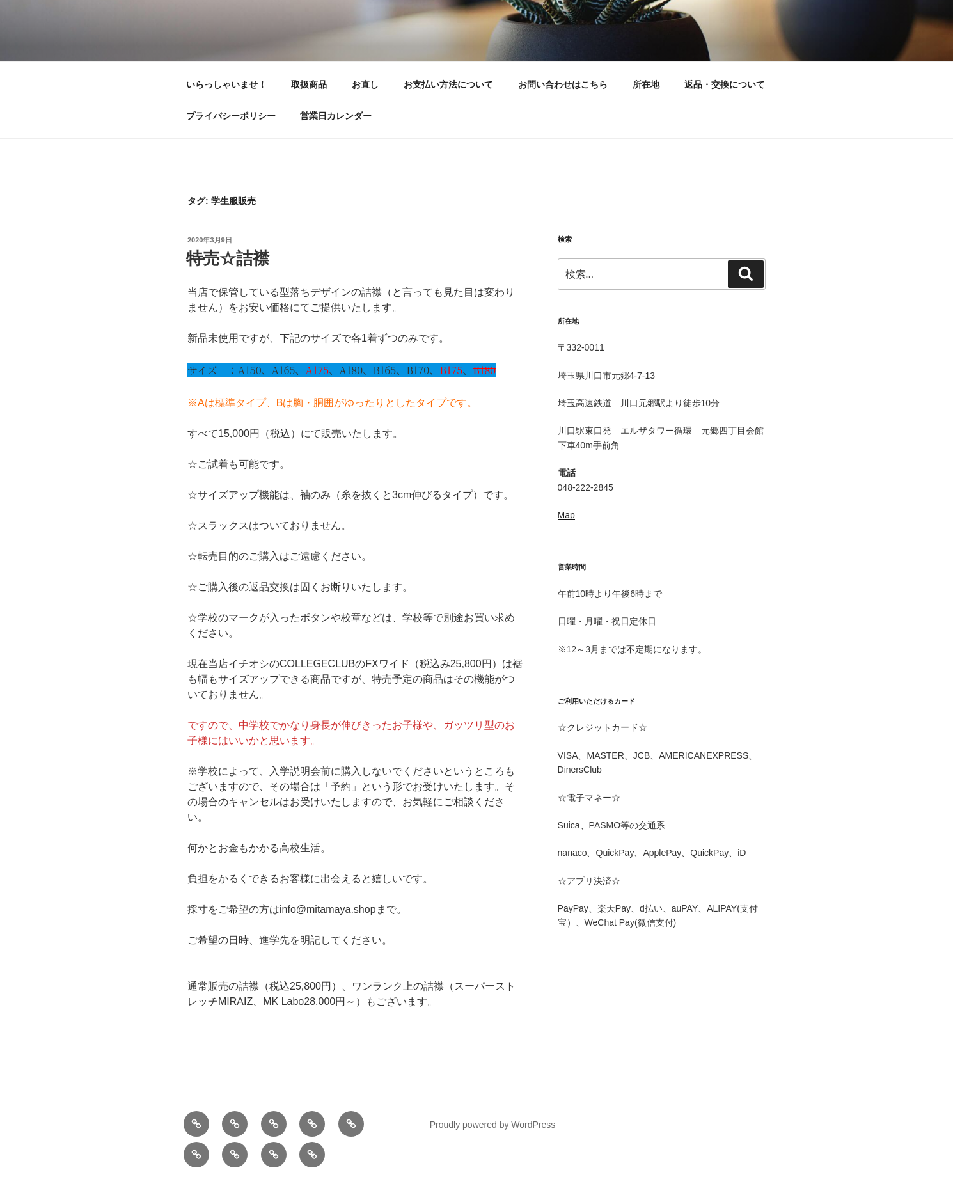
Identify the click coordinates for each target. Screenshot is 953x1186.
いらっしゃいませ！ (226, 84)
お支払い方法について (448, 84)
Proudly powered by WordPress (493, 1124)
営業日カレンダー (336, 116)
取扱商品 (309, 84)
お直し (365, 84)
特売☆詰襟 (227, 258)
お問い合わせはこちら (563, 84)
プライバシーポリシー (231, 116)
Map (566, 515)
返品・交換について (724, 84)
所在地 (646, 84)
